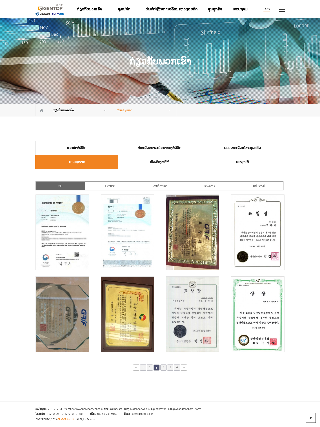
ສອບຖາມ (240, 9)
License (110, 185)
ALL (60, 185)
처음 (136, 367)
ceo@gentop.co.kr (142, 414)
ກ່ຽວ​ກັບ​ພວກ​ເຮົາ (89, 9)
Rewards (209, 185)
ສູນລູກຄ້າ (215, 9)
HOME (42, 110)
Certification (159, 185)
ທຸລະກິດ (124, 9)
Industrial (258, 185)
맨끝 (184, 367)
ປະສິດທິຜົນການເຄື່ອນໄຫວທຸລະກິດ (172, 9)
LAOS (266, 9)
